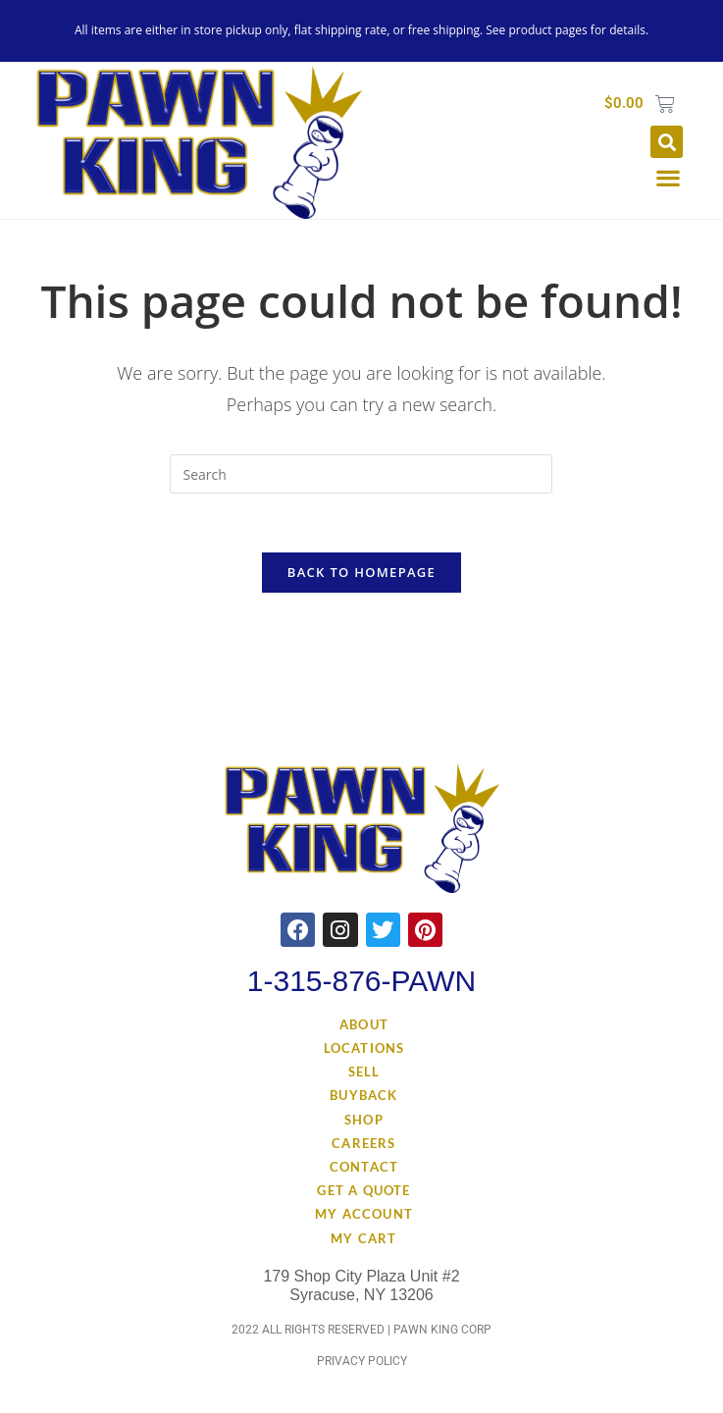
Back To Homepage (361, 572)
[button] (666, 142)
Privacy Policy (362, 1362)
